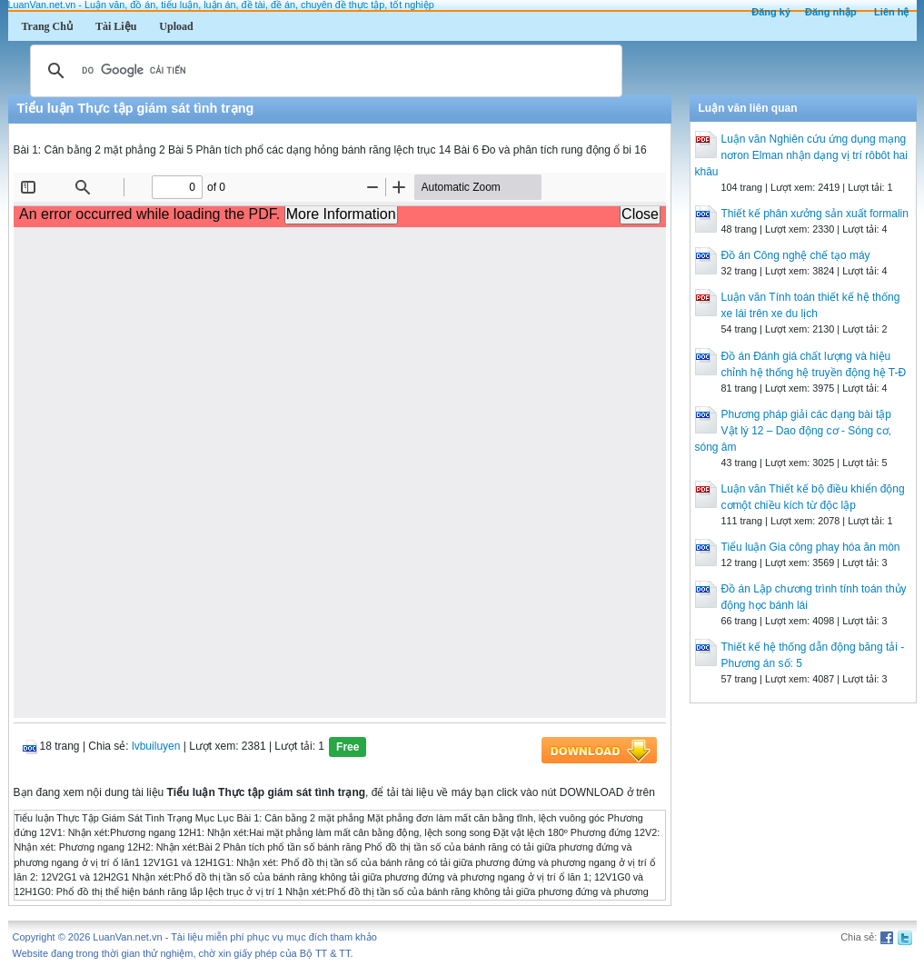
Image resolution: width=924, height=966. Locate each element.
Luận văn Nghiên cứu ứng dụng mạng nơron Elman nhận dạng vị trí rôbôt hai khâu (801, 155)
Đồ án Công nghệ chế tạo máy (795, 255)
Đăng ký (770, 11)
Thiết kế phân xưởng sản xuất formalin (815, 213)
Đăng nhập (831, 11)
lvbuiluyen (156, 746)
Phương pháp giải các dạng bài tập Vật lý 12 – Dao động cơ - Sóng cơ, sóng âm (793, 430)
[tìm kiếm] (323, 71)
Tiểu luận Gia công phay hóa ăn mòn (810, 547)
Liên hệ (891, 11)
